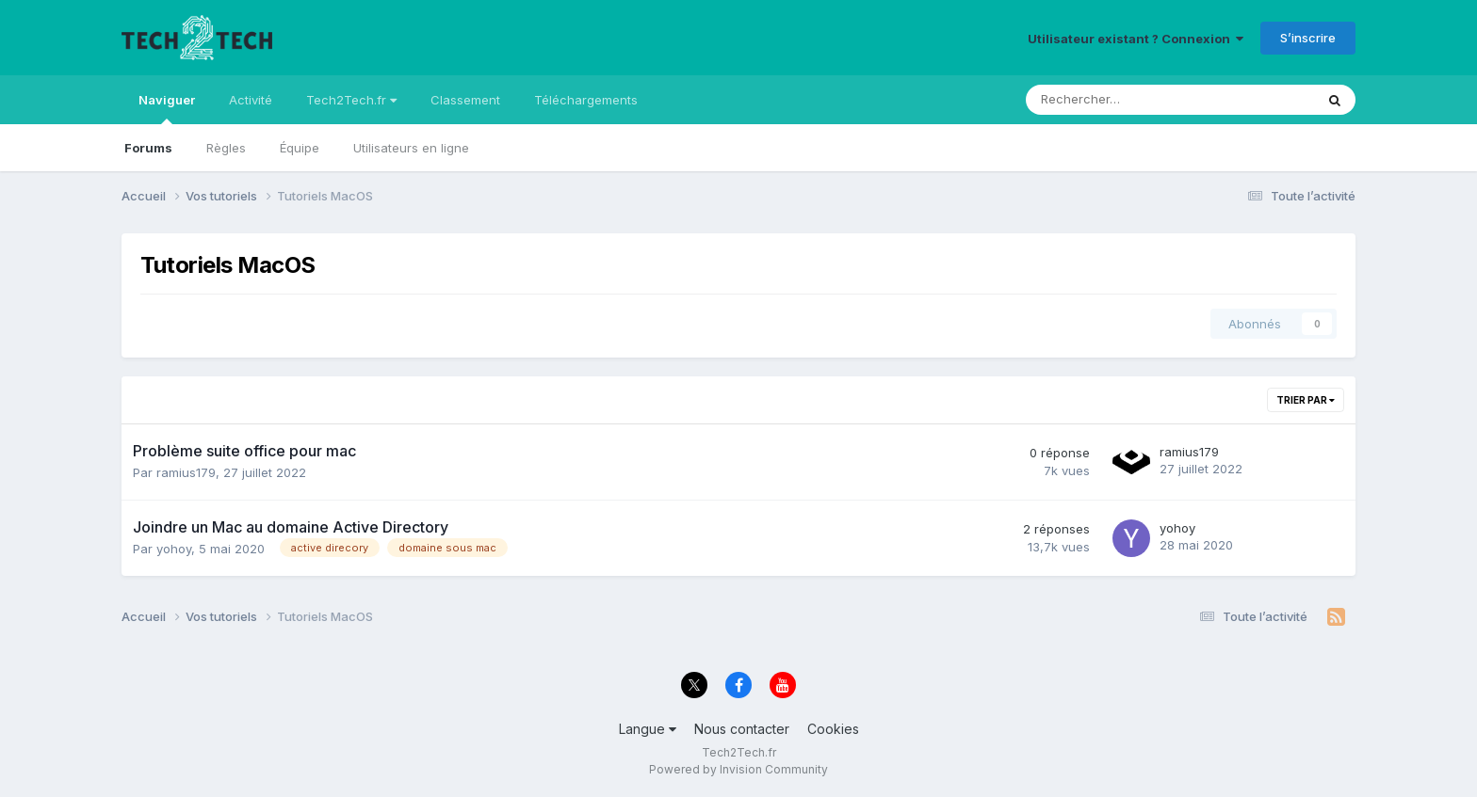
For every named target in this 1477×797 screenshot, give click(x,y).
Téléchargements (586, 99)
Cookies (833, 729)
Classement (465, 99)
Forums (148, 147)
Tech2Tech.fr (351, 99)
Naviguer (166, 108)
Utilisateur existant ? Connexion (1135, 38)
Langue (647, 729)
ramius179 (186, 472)
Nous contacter (741, 729)
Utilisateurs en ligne (411, 147)
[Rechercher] (1125, 100)
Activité (250, 99)
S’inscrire (1308, 37)
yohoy (173, 548)
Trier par (1305, 400)
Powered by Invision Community (738, 769)
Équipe (299, 147)
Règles (226, 147)
